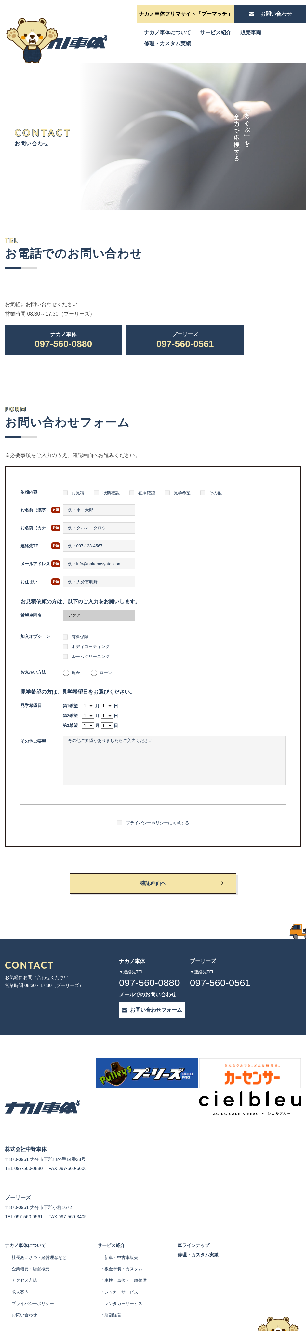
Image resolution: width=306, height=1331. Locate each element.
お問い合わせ (25, 1280)
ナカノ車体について (167, 32)
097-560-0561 (185, 340)
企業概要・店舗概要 (32, 1234)
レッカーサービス (127, 1258)
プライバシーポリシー (34, 1269)
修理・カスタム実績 (167, 43)
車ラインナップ (203, 1206)
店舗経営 (118, 1280)
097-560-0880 (63, 340)
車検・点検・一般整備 (131, 1246)
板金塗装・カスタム (129, 1234)
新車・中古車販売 (127, 1223)
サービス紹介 (215, 32)
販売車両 (250, 32)
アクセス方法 (25, 1246)
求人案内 (21, 1258)
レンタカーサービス (129, 1269)
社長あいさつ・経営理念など (41, 1223)
